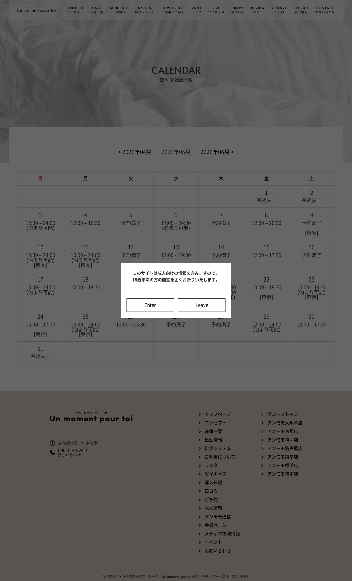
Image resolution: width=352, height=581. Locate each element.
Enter (150, 305)
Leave (202, 305)
